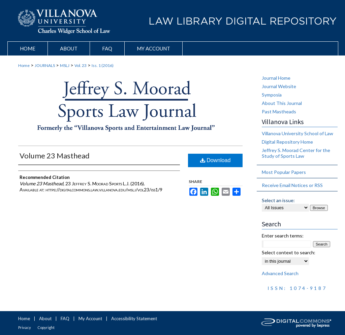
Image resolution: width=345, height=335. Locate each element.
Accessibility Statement (134, 318)
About (45, 318)
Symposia (272, 95)
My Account (90, 318)
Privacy (24, 327)
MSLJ (64, 65)
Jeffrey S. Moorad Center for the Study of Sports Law (296, 153)
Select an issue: (278, 200)
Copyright (46, 327)
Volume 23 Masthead (55, 155)
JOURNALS (45, 65)
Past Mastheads (279, 111)
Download (215, 160)
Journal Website (279, 86)
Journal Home (276, 78)
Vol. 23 (80, 65)
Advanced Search (280, 273)
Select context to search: (288, 252)
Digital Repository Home (287, 142)
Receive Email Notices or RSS (292, 185)
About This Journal (282, 103)
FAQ (65, 318)
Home (24, 65)
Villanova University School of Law (297, 133)
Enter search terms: (283, 235)
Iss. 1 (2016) (103, 65)
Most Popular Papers (284, 172)
